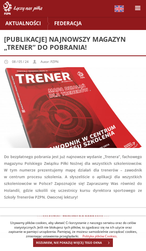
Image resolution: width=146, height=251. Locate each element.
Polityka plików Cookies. (99, 236)
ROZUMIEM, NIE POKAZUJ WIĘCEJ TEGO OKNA (74, 243)
